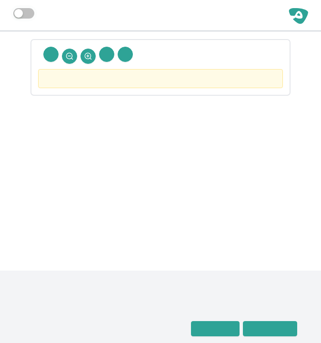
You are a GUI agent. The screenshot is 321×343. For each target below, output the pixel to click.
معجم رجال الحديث (48, 316)
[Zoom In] (88, 56)
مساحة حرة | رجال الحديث (237, 15)
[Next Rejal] (106, 54)
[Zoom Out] (69, 56)
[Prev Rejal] (125, 54)
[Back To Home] (51, 54)
